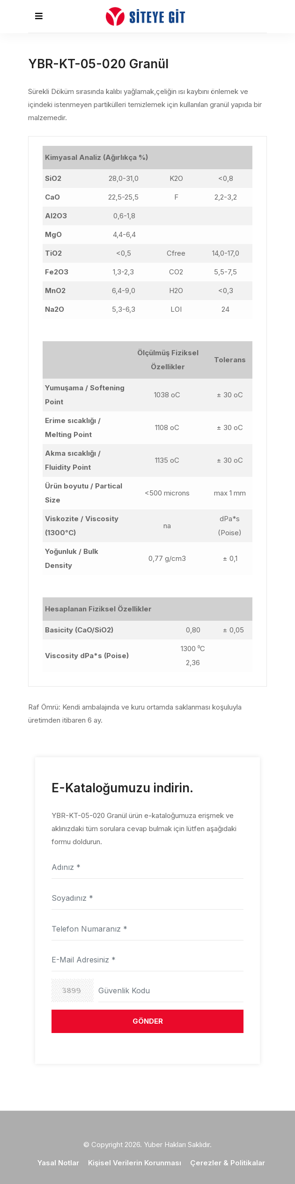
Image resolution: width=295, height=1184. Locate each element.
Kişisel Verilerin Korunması (134, 1162)
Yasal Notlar (58, 1162)
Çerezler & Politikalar (227, 1162)
